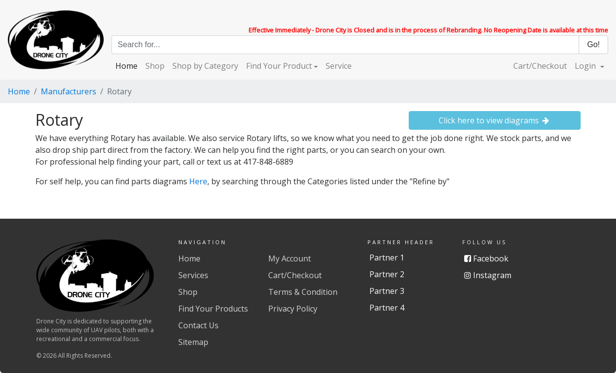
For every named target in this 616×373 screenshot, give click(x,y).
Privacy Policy (292, 308)
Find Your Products (213, 308)
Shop (155, 65)
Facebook (486, 258)
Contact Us (198, 325)
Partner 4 (386, 307)
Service (339, 65)
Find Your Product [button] (279, 65)
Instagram (487, 275)
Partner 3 (386, 291)
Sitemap (193, 342)
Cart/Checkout (540, 65)
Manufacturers (68, 91)
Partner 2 (386, 274)
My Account (289, 258)
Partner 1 (386, 257)
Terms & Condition (302, 292)
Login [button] (586, 65)
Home (126, 65)
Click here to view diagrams (495, 120)
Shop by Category (205, 65)
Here (198, 181)
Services (193, 275)
